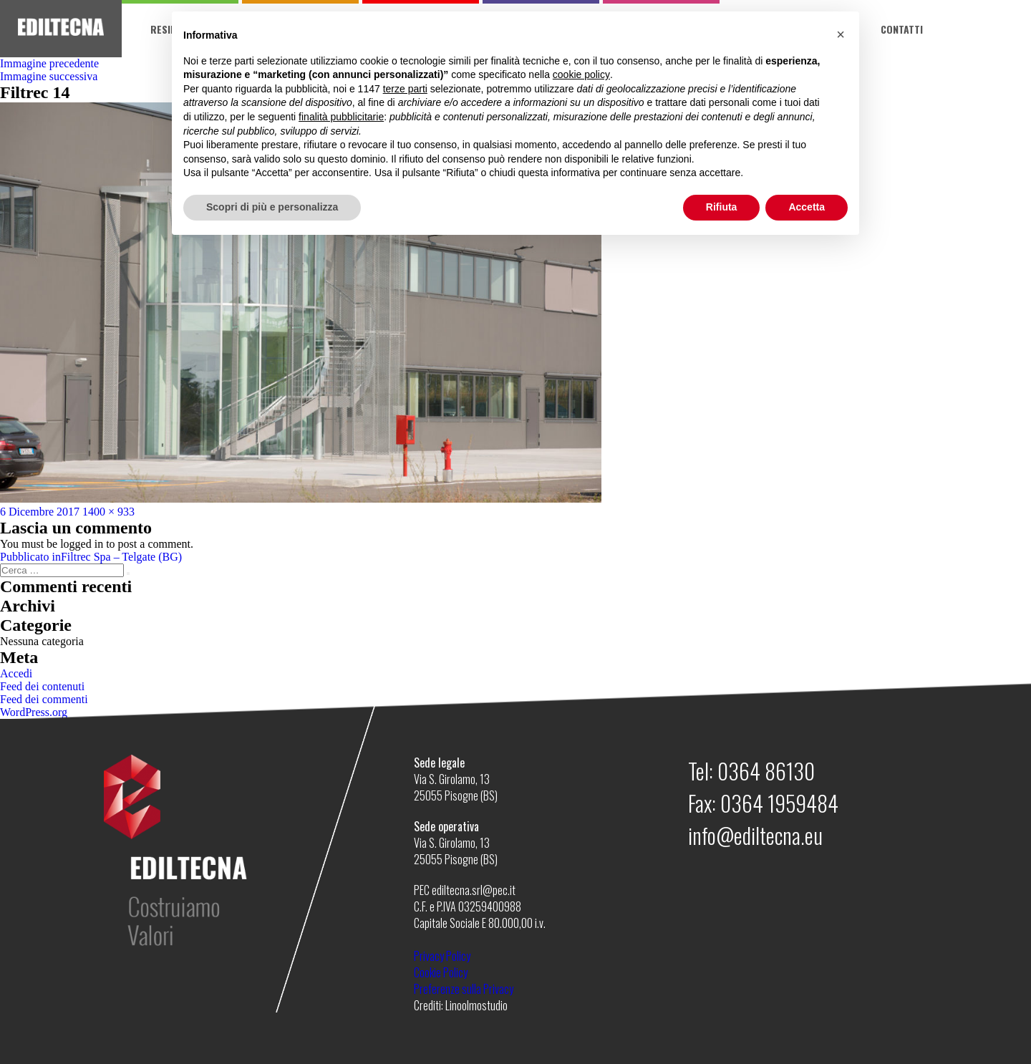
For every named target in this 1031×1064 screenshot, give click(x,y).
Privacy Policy (442, 955)
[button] (840, 34)
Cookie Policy (441, 972)
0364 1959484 (779, 803)
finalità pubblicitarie (341, 116)
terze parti (405, 89)
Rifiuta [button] (721, 207)
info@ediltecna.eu (755, 835)
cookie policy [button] (581, 74)
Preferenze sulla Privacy (463, 988)
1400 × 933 (108, 512)
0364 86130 (766, 771)
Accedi (16, 673)
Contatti (902, 29)
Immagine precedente (49, 63)
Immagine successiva (48, 76)
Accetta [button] (806, 207)
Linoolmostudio (476, 1005)
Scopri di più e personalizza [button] (272, 207)
